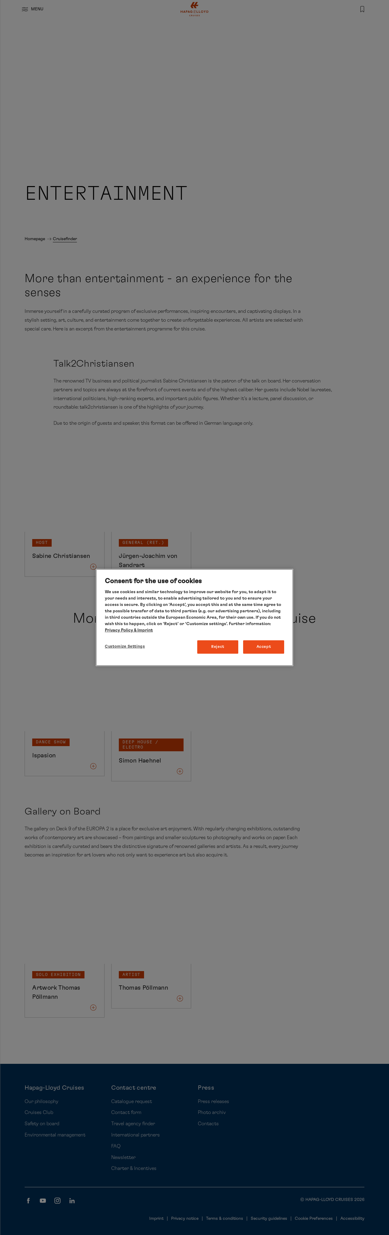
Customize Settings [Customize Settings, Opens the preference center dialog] (125, 647)
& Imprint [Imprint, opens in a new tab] (143, 630)
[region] (194, 617)
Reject (217, 647)
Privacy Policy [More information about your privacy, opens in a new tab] (119, 630)
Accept (263, 647)
